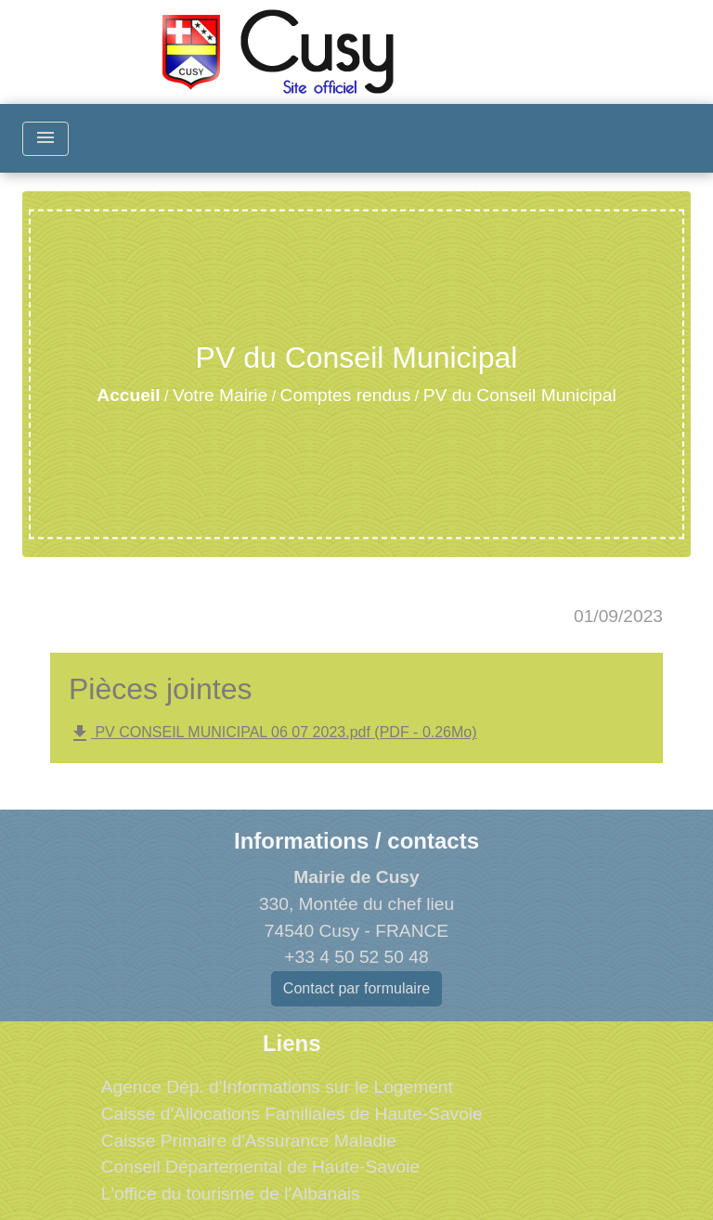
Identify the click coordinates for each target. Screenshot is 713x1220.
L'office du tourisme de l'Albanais (230, 1193)
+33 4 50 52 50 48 (356, 957)
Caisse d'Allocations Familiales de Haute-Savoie (292, 1113)
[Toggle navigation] (45, 139)
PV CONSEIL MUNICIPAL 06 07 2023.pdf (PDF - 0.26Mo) (273, 733)
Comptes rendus (345, 395)
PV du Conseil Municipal (519, 395)
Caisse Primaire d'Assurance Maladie (248, 1140)
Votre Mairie (220, 395)
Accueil (128, 395)
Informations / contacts (356, 840)
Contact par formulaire (356, 988)
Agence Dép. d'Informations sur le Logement (277, 1087)
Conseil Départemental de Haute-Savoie (260, 1166)
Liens (292, 1043)
